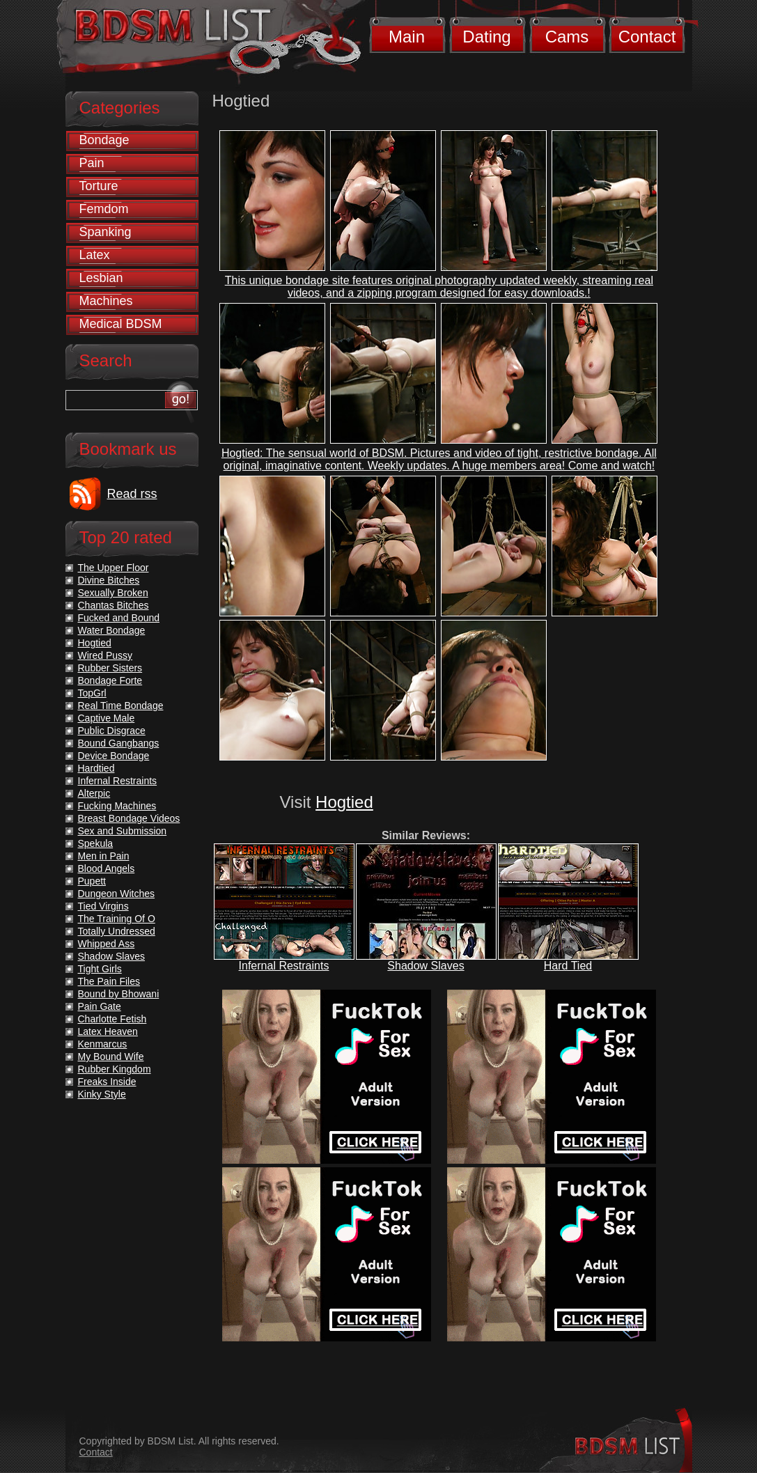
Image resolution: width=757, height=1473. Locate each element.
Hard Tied (568, 966)
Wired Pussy (105, 655)
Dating (486, 36)
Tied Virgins (103, 906)
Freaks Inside (107, 1081)
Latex (94, 255)
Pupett (92, 881)
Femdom (104, 209)
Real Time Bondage (121, 705)
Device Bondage (114, 755)
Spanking (105, 232)
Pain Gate (99, 1006)
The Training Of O (116, 918)
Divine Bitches (109, 580)
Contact (647, 36)
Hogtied (344, 802)
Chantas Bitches (113, 605)
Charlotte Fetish (112, 1018)
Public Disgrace (112, 730)
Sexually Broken (113, 592)
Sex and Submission (122, 830)
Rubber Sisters (110, 667)
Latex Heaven (108, 1031)
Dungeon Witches (116, 893)
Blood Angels (106, 868)
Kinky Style (102, 1094)
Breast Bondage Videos (129, 818)
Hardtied (96, 768)
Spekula (96, 843)
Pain (91, 163)
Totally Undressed (116, 931)
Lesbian (101, 278)
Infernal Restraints (284, 966)
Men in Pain (104, 856)
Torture (98, 186)
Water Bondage (112, 630)
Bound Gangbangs (118, 743)
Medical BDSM (120, 324)
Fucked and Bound (119, 617)
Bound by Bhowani (118, 993)
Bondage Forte (110, 680)
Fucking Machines (117, 805)
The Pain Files (109, 981)
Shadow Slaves (425, 966)
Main (407, 36)
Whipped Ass (106, 943)
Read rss (132, 494)
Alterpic (94, 793)
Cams (567, 36)
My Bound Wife (111, 1056)
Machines (106, 301)
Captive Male (106, 718)
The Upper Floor (113, 567)
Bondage (104, 140)
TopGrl (92, 693)
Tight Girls (100, 968)
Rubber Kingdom (114, 1069)
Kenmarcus (102, 1044)
